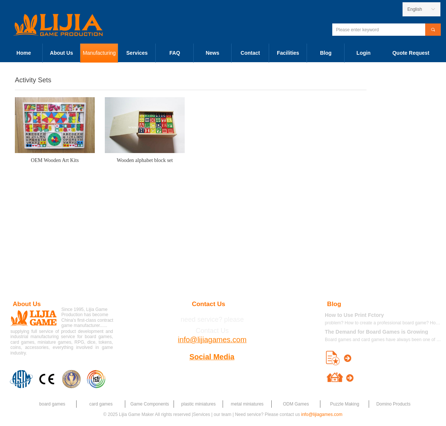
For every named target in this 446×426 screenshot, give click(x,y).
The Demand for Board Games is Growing (376, 331)
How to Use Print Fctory (354, 315)
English (414, 9)
